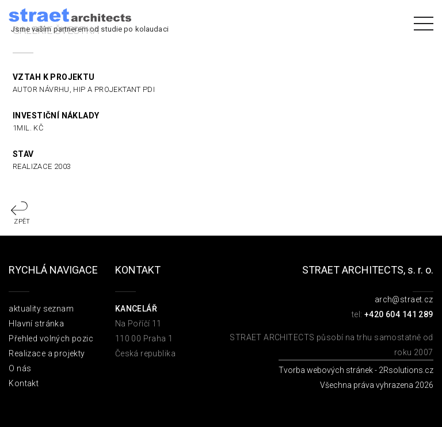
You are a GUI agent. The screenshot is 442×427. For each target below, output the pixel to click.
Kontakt (24, 383)
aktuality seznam (41, 308)
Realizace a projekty (47, 353)
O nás (20, 368)
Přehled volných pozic (51, 338)
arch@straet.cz (404, 299)
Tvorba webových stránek (326, 370)
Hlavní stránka (36, 323)
